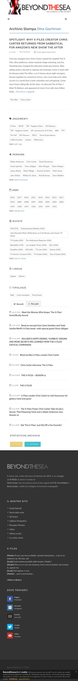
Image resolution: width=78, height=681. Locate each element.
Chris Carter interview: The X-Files (36, 365)
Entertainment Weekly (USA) (33, 228)
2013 (47, 197)
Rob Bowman (44, 175)
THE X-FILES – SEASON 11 (33, 375)
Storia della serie (16, 512)
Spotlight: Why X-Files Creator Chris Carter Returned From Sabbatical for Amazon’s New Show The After (38, 43)
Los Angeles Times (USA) (36, 245)
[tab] (18, 304)
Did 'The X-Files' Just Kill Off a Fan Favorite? (41, 425)
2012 (54, 197)
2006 (40, 202)
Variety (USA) (55, 249)
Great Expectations (47, 135)
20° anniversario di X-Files (41, 130)
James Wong (15, 171)
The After (14, 99)
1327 (16, 444)
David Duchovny (46, 162)
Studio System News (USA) (44, 52)
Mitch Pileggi (28, 171)
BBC (57, 130)
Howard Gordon (43, 171)
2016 (26, 197)
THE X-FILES (26, 385)
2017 (19, 197)
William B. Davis (29, 175)
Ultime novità (15, 533)
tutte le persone (21, 179)
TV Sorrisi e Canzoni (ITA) (20, 254)
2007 (33, 202)
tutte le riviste (20, 258)
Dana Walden (58, 175)
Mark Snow (57, 171)
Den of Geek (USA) (57, 254)
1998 (19, 206)
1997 (26, 206)
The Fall (13, 135)
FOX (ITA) (14, 228)
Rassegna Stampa (17, 525)
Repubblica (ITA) (17, 245)
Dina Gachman (24, 52)
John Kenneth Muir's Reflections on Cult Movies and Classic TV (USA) (36, 234)
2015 (33, 197)
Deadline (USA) (16, 249)
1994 (47, 206)
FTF (63, 130)
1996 (33, 206)
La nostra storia (16, 537)
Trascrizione (37, 295)
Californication (16, 140)
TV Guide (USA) (16, 240)
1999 (12, 206)
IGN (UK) (29, 249)
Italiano (22, 276)
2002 (61, 202)
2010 (12, 202)
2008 (26, 202)
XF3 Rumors (50, 126)
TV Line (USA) (41, 249)
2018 (12, 197)
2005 (47, 202)
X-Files (13, 126)
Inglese (13, 276)
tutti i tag (18, 144)
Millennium (38, 140)
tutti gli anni (19, 210)
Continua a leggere (25, 91)
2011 (61, 197)
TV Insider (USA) (40, 254)
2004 (54, 202)
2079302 (32, 444)
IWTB (20, 126)
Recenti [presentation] (19, 304)
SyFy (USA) (53, 245)
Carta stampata (23, 295)
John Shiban (15, 175)
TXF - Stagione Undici (19, 130)
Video (12, 529)
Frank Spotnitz (16, 166)
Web (12, 295)
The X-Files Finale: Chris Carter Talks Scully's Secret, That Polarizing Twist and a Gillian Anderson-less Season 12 (36, 412)
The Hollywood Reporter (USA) (38, 240)
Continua (13, 679)
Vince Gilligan (30, 166)
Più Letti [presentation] (33, 304)
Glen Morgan (44, 166)
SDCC (34, 135)
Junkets (28, 140)
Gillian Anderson (17, 162)
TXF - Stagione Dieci (34, 126)
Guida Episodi (15, 508)
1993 (54, 206)
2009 (19, 202)
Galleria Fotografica (18, 521)
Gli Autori (13, 516)
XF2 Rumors (24, 135)
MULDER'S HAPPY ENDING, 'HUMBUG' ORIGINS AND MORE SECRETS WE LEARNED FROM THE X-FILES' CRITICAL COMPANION (38, 342)
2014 (40, 197)
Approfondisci (24, 679)
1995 (40, 206)
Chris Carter (26, 99)
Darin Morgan (58, 166)
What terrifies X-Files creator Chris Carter (39, 355)
